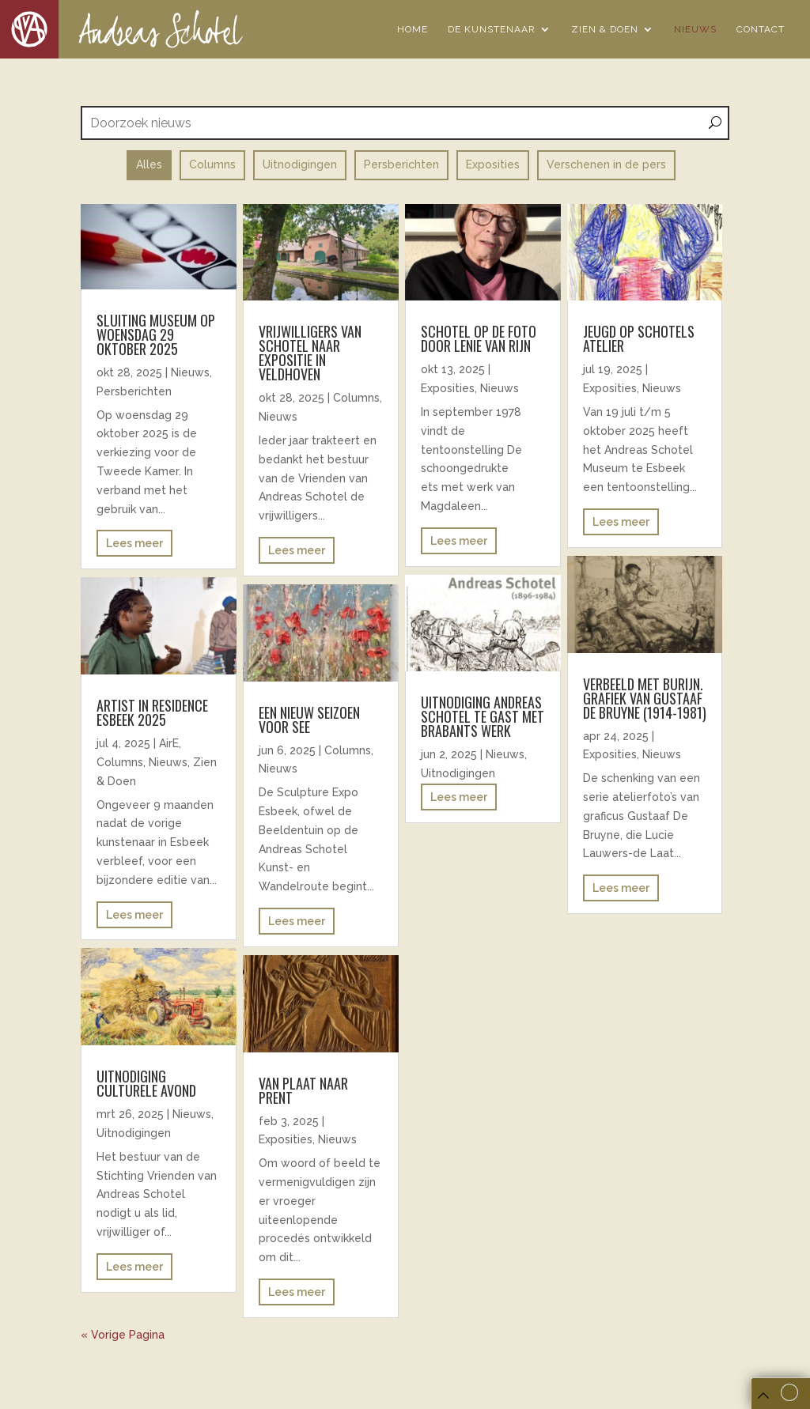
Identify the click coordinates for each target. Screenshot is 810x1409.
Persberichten (134, 391)
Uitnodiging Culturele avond (146, 1083)
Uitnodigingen (134, 1133)
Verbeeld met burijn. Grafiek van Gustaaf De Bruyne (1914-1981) (644, 698)
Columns (120, 762)
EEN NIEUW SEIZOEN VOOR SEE (309, 719)
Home (412, 29)
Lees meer (134, 543)
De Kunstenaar (492, 29)
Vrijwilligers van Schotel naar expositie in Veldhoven (310, 352)
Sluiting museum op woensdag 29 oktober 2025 (156, 334)
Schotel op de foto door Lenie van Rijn (478, 338)
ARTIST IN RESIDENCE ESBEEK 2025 (152, 712)
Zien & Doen (604, 29)
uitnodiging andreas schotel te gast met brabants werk (482, 716)
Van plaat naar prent (303, 1090)
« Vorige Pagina (123, 1334)
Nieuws (695, 29)
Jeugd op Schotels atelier (639, 338)
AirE (169, 743)
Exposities (285, 1139)
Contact (760, 29)
